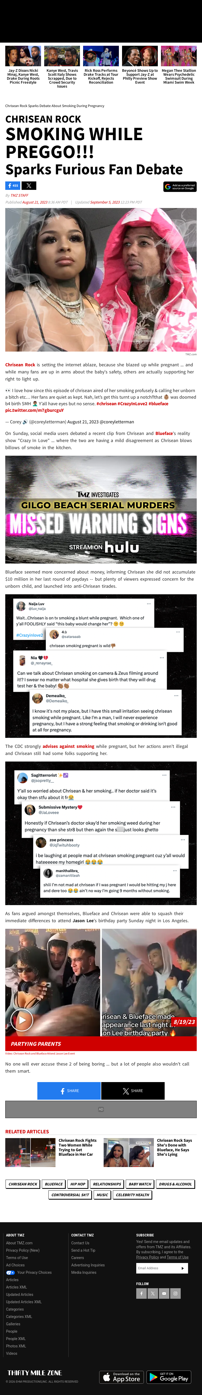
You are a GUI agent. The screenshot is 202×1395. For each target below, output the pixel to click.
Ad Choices (15, 1265)
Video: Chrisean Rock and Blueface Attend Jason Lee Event (40, 1054)
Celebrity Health (132, 1194)
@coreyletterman (117, 422)
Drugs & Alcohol (175, 1183)
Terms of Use (17, 1258)
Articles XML (16, 1287)
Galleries (13, 1324)
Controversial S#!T (70, 1194)
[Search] (194, 35)
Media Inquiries (83, 1272)
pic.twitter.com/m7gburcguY (34, 410)
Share (69, 1091)
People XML (16, 1339)
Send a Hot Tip (83, 1250)
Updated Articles (19, 1294)
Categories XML (19, 1317)
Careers (77, 1258)
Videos (11, 1353)
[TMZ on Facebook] (8, 8)
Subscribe (183, 1268)
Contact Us (80, 1243)
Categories (15, 1309)
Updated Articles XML (24, 1302)
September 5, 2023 (105, 202)
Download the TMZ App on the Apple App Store (121, 1377)
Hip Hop (77, 1183)
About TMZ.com (19, 1243)
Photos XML (16, 1346)
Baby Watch (140, 1183)
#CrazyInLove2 (133, 404)
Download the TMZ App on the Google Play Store (169, 1377)
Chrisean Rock (22, 1183)
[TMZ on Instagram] (46, 8)
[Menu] (7, 35)
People (11, 1331)
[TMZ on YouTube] (164, 1293)
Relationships (107, 1183)
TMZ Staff (19, 195)
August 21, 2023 (35, 202)
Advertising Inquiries (88, 1265)
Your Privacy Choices (29, 1272)
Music (102, 1194)
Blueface (53, 1183)
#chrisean (107, 404)
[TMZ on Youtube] (33, 8)
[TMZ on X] (21, 8)
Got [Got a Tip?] (17, 22)
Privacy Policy (147, 1257)
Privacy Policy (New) (22, 1250)
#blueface (158, 404)
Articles (12, 1280)
